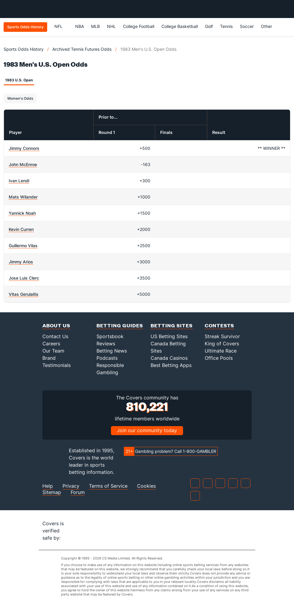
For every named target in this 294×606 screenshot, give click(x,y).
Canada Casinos (169, 358)
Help (47, 486)
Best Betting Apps (171, 365)
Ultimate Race (221, 351)
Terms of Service (108, 486)
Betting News (111, 351)
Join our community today (147, 430)
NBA (79, 26)
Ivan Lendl (19, 180)
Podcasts (107, 358)
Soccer (247, 26)
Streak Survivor (222, 336)
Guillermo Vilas (23, 245)
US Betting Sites (169, 336)
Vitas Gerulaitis (23, 294)
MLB (95, 26)
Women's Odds (20, 98)
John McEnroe (23, 164)
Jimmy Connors (24, 148)
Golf (209, 26)
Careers (51, 344)
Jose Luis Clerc (24, 277)
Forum (78, 492)
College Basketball (179, 26)
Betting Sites (172, 325)
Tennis (226, 26)
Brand (49, 358)
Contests (219, 325)
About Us (56, 325)
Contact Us (55, 336)
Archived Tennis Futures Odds (82, 49)
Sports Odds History (24, 49)
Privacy (71, 486)
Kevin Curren (21, 229)
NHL (111, 26)
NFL (61, 26)
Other (269, 26)
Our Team (53, 351)
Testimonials (56, 365)
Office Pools (219, 358)
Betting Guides (119, 325)
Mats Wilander (23, 196)
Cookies (146, 486)
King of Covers (222, 344)
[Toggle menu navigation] (286, 9)
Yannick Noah (22, 213)
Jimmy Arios (21, 261)
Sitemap (51, 492)
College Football (138, 26)
